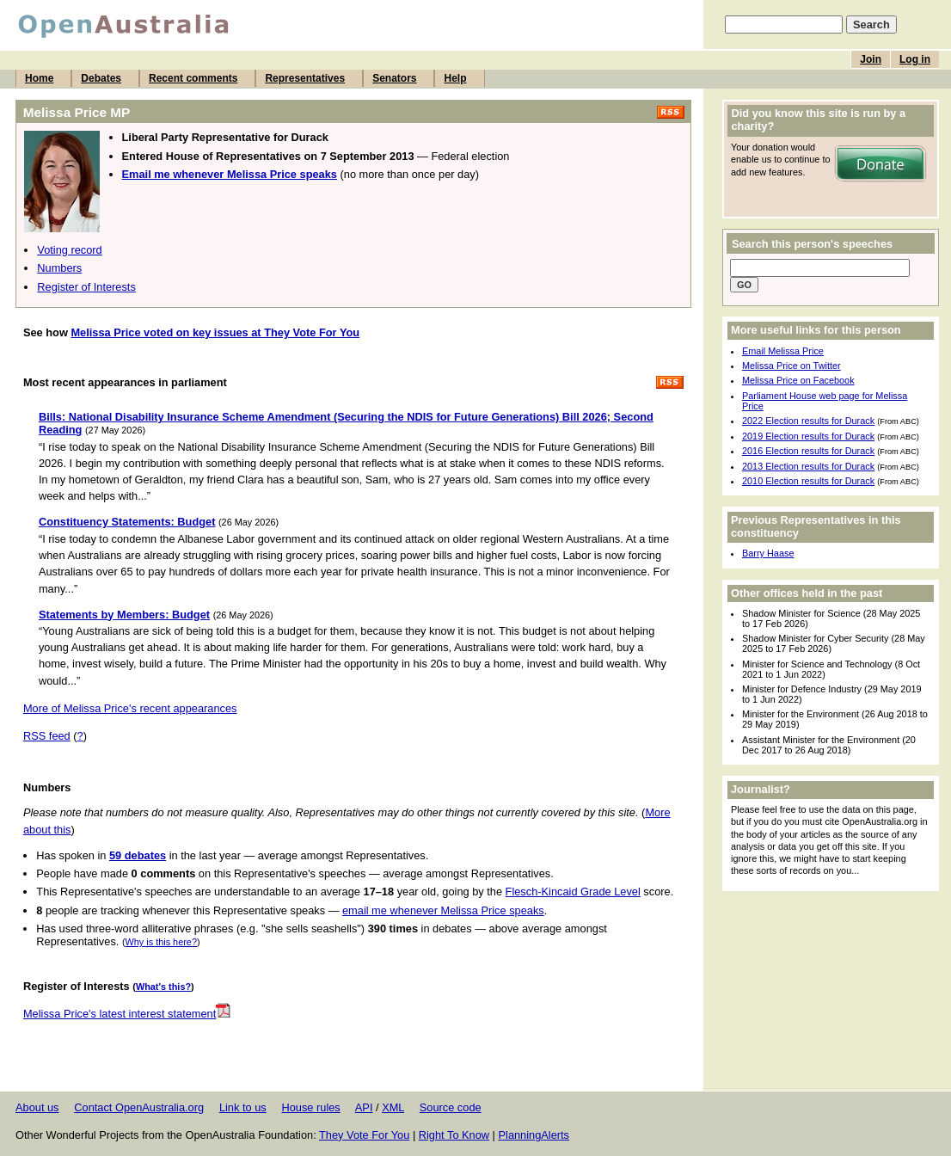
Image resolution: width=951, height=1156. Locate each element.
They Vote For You (364, 1134)
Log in (914, 59)
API (364, 1107)
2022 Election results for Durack (808, 420)
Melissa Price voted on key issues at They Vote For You (215, 332)
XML (393, 1107)
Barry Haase (768, 553)
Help (455, 78)
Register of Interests (86, 286)
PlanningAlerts (534, 1134)
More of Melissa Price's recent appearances (130, 708)
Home (39, 78)
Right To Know (454, 1134)
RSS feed (47, 735)
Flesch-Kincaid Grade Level (573, 891)
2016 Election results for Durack (808, 451)
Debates (101, 78)
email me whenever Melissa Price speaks (443, 910)
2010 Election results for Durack (808, 481)
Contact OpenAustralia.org (139, 1107)
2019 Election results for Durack (808, 436)
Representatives (305, 78)
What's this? (163, 986)
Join (870, 59)
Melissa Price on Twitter (791, 365)
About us (37, 1107)
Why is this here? (161, 942)
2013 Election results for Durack (808, 466)
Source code (451, 1107)
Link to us (243, 1107)
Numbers (59, 267)
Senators (394, 78)
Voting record (69, 249)
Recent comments (193, 78)
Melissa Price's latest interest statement (126, 1013)
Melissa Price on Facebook (798, 380)
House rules (310, 1107)
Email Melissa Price (783, 351)
